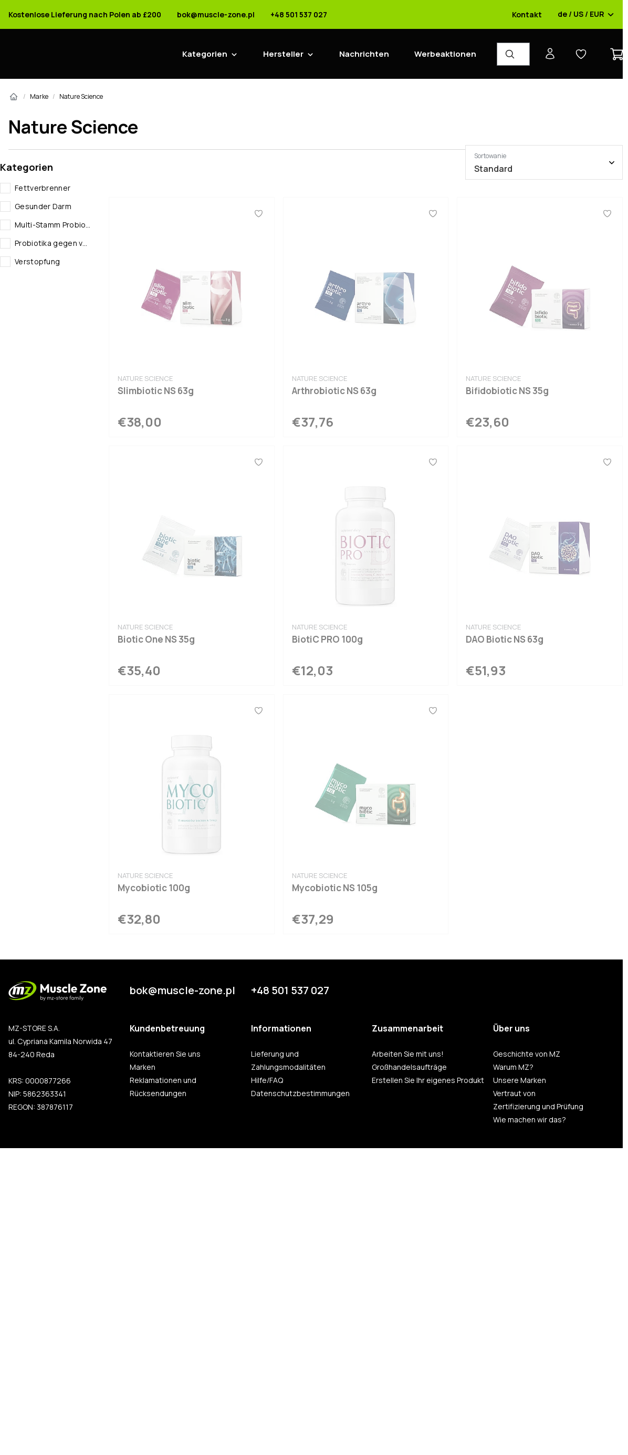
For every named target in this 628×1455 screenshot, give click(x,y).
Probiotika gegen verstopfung (53, 243)
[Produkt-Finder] (513, 54)
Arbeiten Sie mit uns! (408, 1054)
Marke (39, 96)
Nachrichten (364, 54)
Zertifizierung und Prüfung (538, 1106)
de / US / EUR (586, 15)
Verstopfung (37, 261)
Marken (142, 1067)
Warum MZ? (513, 1067)
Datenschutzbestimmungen (300, 1093)
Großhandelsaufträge (409, 1067)
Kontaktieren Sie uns (165, 1054)
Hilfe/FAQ (267, 1080)
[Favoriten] (258, 213)
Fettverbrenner (42, 188)
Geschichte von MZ (526, 1054)
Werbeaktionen (445, 54)
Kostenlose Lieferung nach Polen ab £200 (84, 14)
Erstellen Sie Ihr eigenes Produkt (428, 1080)
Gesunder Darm (43, 206)
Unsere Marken (519, 1080)
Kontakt (527, 14)
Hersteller (283, 54)
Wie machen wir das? (529, 1119)
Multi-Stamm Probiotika (53, 225)
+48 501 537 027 (298, 14)
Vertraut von (514, 1093)
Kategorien (204, 54)
